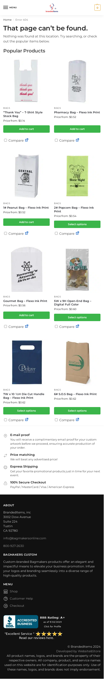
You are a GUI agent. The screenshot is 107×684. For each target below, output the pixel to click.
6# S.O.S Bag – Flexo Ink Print (75, 394)
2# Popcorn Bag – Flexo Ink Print (74, 209)
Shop (10, 592)
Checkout (13, 607)
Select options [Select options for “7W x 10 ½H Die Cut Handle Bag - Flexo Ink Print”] (26, 410)
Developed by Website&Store (78, 651)
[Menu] (9, 7)
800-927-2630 (13, 546)
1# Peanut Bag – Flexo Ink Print (26, 207)
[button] (96, 8)
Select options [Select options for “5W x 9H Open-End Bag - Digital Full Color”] (77, 317)
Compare (14, 140)
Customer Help (18, 599)
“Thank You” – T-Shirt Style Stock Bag (23, 114)
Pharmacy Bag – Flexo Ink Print (77, 112)
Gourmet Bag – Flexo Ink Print (25, 301)
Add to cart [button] (26, 129)
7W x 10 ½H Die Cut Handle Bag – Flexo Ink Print (23, 395)
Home (7, 19)
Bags (6, 108)
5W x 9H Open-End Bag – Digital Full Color (72, 302)
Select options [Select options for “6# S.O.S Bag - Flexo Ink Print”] (77, 410)
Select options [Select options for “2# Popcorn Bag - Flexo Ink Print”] (77, 224)
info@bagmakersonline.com (24, 538)
